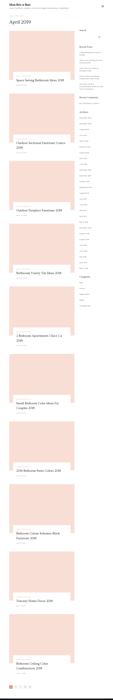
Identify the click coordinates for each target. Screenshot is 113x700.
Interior (82, 288)
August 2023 (84, 129)
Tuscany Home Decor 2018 (34, 600)
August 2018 (84, 239)
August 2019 (84, 193)
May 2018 (82, 257)
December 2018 (85, 228)
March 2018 (83, 268)
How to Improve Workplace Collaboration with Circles (89, 77)
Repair (81, 300)
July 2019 (83, 199)
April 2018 (83, 262)
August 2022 (84, 153)
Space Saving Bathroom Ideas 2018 (40, 80)
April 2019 (83, 216)
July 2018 (83, 245)
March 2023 (83, 141)
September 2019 (85, 187)
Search (82, 30)
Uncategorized (23, 76)
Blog (81, 283)
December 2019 (85, 170)
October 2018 (84, 234)
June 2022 (83, 164)
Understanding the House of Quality (90, 53)
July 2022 (83, 158)
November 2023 (85, 124)
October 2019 (84, 181)
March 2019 (83, 222)
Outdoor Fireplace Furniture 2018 (39, 210)
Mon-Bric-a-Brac (20, 4)
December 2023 (85, 118)
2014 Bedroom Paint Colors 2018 (38, 470)
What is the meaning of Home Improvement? (90, 61)
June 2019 (83, 205)
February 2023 (84, 147)
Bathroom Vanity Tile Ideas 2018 (39, 273)
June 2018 (83, 251)
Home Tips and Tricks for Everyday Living (89, 69)
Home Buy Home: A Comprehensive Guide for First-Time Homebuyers (91, 86)
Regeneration (84, 294)
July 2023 (83, 135)
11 (26, 686)
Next (30, 686)
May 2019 (82, 210)
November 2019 (85, 176)
